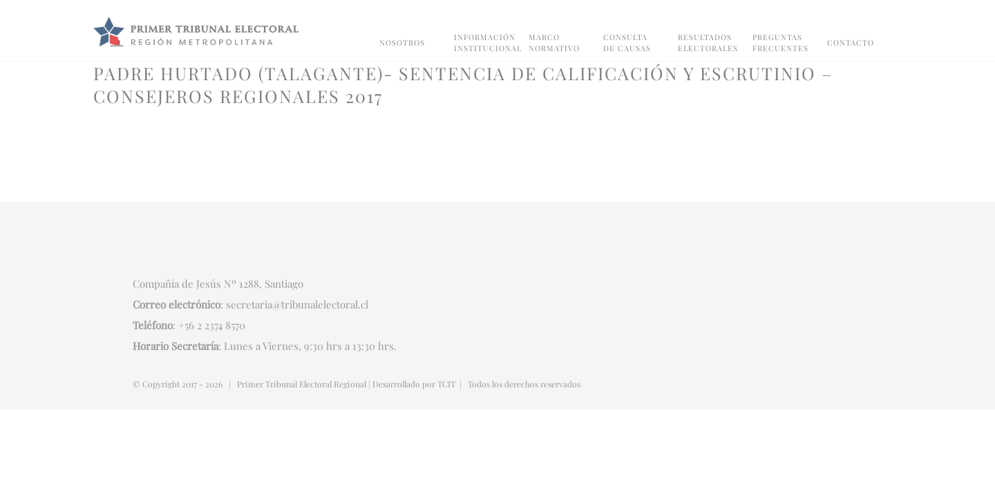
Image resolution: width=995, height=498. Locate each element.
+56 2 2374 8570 (211, 325)
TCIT (446, 383)
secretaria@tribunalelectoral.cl (297, 304)
